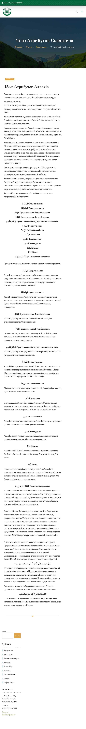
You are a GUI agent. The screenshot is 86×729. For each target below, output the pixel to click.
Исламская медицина (11, 659)
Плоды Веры (8, 667)
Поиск (4, 632)
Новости (7, 663)
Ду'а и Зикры (8, 655)
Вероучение (41, 47)
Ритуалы (7, 671)
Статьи (29, 47)
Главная (18, 47)
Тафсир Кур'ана (9, 683)
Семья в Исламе (9, 675)
